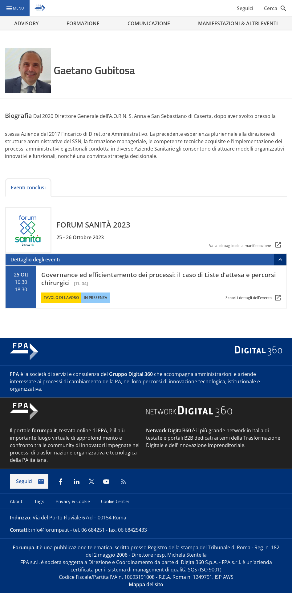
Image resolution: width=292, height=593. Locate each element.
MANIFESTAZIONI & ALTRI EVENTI (238, 23)
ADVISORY (26, 23)
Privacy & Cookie (73, 501)
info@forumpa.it (50, 529)
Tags (40, 501)
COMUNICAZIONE (149, 23)
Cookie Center (115, 501)
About (17, 501)
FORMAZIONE (83, 23)
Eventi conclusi (28, 187)
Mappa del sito (146, 584)
